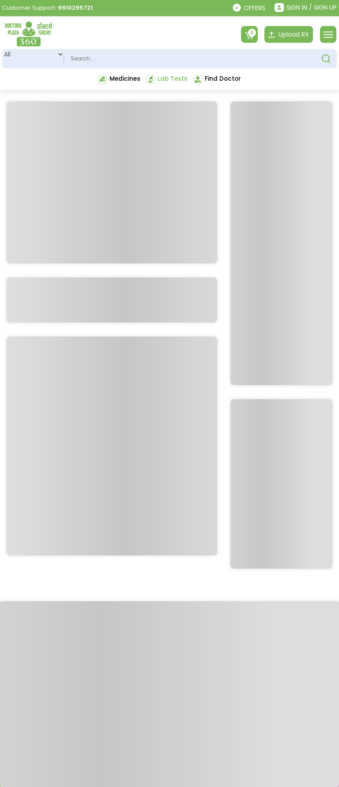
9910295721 (75, 8)
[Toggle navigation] (328, 34)
